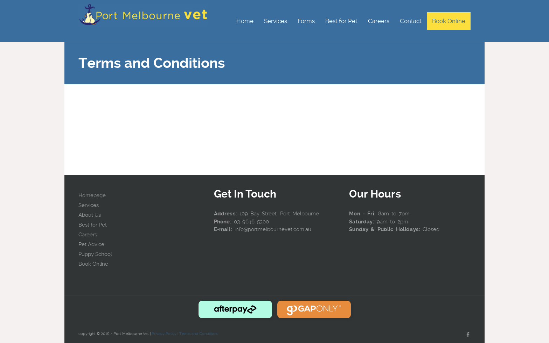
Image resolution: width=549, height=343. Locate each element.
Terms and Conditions (198, 333)
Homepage (92, 195)
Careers (87, 234)
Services (88, 205)
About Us (89, 215)
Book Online (93, 264)
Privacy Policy (164, 333)
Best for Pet (92, 225)
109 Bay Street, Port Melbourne (279, 213)
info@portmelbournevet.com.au (273, 229)
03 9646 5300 (251, 222)
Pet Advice (91, 244)
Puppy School (95, 254)
